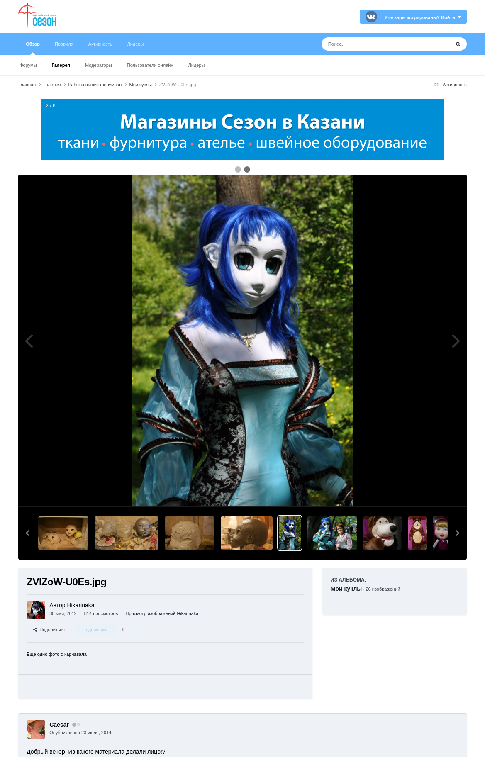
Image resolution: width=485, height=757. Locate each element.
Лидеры (196, 65)
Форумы (28, 65)
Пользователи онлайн (150, 65)
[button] (27, 533)
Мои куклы (346, 588)
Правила (64, 43)
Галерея (61, 65)
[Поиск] (370, 44)
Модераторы (98, 65)
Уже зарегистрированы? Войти (423, 17)
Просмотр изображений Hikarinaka (162, 613)
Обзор (33, 48)
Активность (100, 43)
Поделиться (49, 629)
